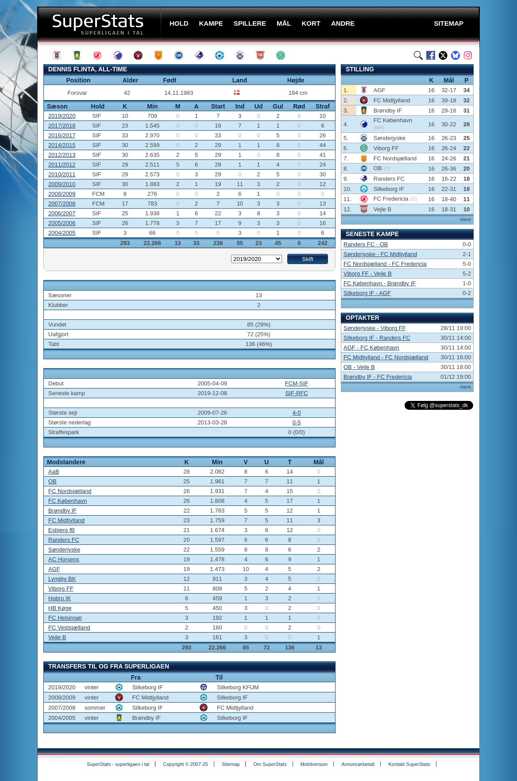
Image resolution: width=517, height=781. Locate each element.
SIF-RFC (296, 393)
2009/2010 (61, 184)
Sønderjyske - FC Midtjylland (380, 254)
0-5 (297, 422)
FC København (67, 500)
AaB (53, 471)
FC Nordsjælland (70, 491)
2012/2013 (61, 155)
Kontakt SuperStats (409, 764)
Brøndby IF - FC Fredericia (377, 376)
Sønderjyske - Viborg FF (374, 328)
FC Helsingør (65, 617)
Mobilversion (314, 764)
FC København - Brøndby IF (379, 283)
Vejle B (57, 637)
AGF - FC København (371, 347)
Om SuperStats (269, 764)
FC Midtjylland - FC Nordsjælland (385, 357)
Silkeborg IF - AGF (367, 293)
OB (52, 481)
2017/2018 (61, 125)
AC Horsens (63, 559)
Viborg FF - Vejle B (367, 273)
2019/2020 (61, 116)
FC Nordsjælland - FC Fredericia (385, 263)
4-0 (297, 412)
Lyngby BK (62, 578)
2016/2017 (61, 135)
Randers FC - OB (365, 244)
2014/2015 (61, 145)
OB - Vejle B (359, 367)
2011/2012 (61, 164)
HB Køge (60, 608)
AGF (54, 569)
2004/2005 (61, 232)
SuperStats (100, 24)
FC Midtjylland (66, 520)
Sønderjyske (64, 549)
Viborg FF (60, 588)
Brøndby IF (62, 510)
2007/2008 (61, 203)
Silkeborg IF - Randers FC (376, 337)
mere (465, 219)
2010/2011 (61, 174)
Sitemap (230, 764)
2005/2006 (61, 223)
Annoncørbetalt (358, 764)
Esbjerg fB (61, 530)
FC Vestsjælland (69, 627)
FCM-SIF (297, 383)
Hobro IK (59, 598)
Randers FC (63, 539)
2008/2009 (61, 193)
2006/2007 (61, 213)
